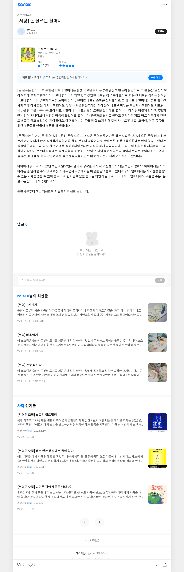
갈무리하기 (156, 565)
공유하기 (165, 565)
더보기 (165, 5)
